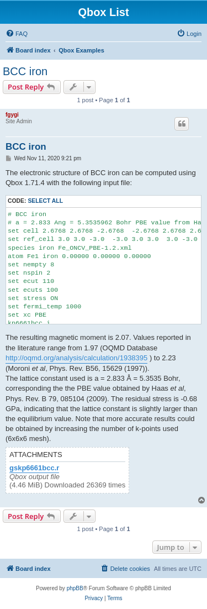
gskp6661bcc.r (34, 468)
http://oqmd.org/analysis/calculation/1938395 (76, 358)
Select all (45, 201)
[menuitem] (17, 33)
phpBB (75, 588)
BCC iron (25, 71)
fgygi (12, 115)
